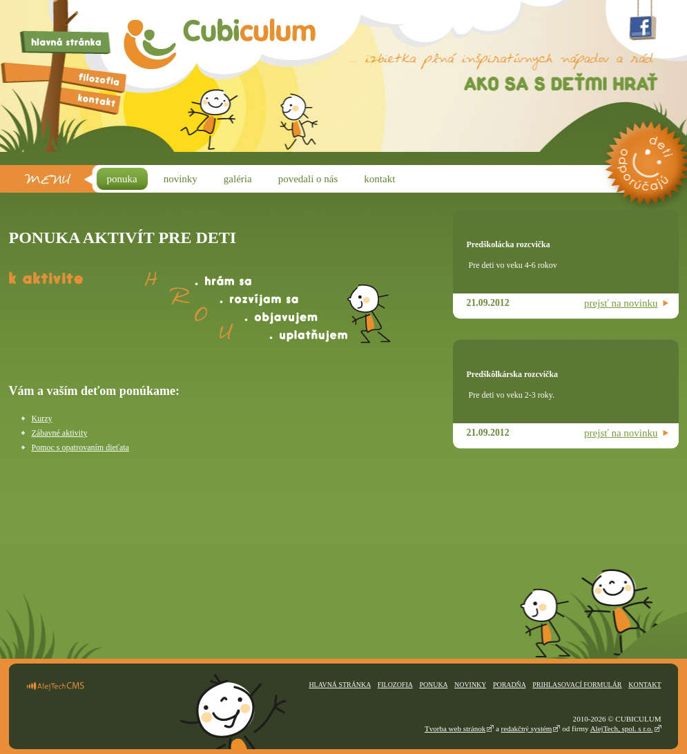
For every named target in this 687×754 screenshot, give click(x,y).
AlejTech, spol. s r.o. (621, 728)
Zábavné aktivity (60, 433)
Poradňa (509, 684)
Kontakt (644, 684)
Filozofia (395, 684)
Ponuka (433, 684)
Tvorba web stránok (455, 728)
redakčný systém (526, 728)
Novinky (470, 684)
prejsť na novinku (620, 303)
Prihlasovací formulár (576, 684)
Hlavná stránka (339, 684)
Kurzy (42, 418)
